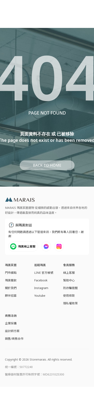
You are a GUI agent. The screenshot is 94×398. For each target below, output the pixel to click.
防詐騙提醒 (70, 288)
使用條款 (69, 296)
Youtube (39, 296)
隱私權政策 (70, 303)
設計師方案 (12, 331)
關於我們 (11, 288)
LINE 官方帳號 (43, 273)
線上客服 (69, 273)
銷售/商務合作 (14, 339)
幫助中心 (69, 280)
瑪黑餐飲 (11, 280)
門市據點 (11, 273)
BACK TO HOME (47, 165)
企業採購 (11, 323)
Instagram (41, 288)
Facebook (40, 280)
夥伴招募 (11, 296)
